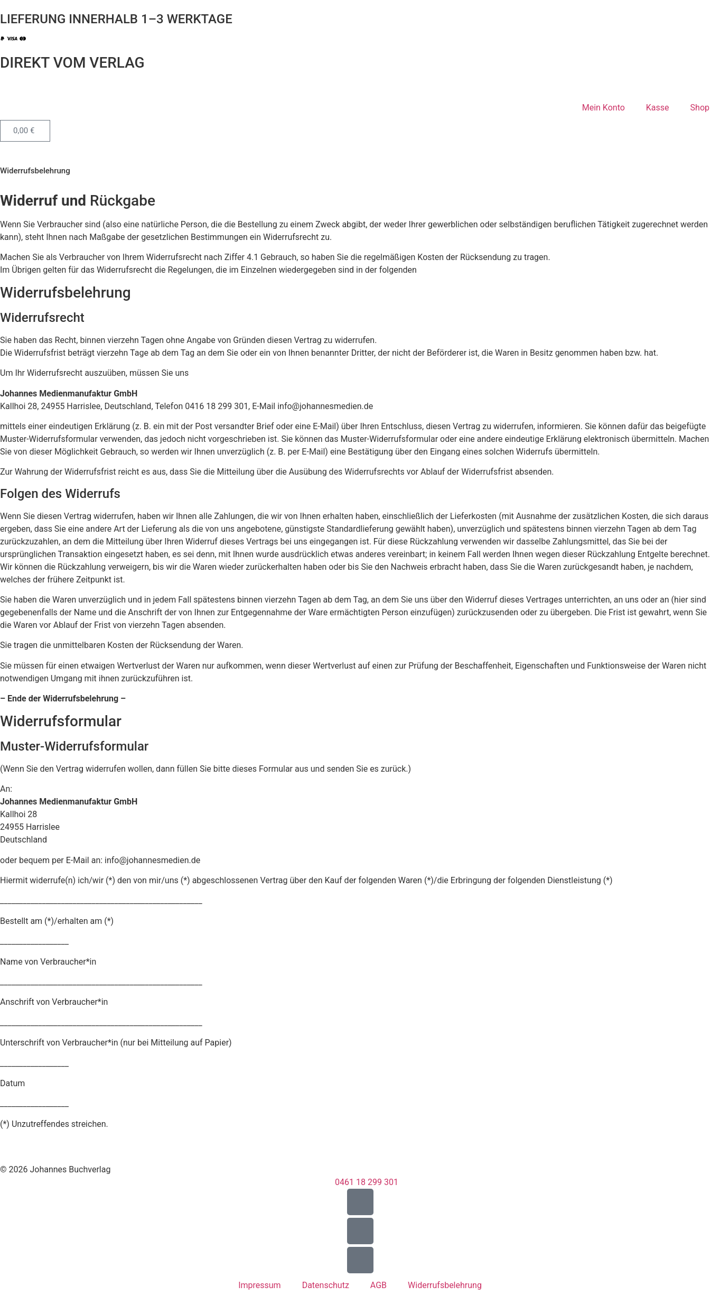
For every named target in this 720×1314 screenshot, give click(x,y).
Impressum (259, 1285)
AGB (378, 1285)
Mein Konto (603, 108)
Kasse (657, 108)
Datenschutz (325, 1285)
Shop (699, 108)
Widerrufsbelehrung (445, 1285)
